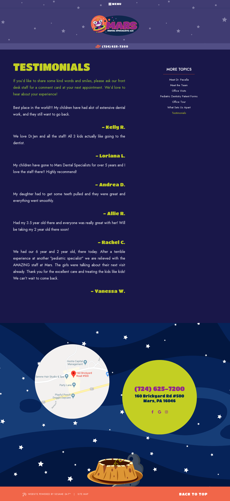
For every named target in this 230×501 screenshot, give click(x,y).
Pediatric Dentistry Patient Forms (179, 96)
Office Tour (179, 102)
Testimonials (179, 113)
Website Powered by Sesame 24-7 (46, 494)
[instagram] (166, 412)
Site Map (83, 494)
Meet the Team (179, 85)
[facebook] (152, 412)
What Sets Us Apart (179, 107)
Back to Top (193, 494)
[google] (159, 412)
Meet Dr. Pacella (179, 79)
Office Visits (179, 90)
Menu (115, 4)
